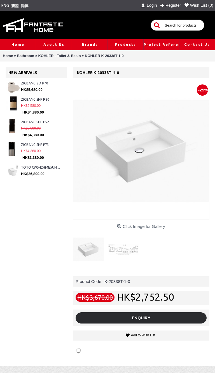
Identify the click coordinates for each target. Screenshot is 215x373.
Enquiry (141, 317)
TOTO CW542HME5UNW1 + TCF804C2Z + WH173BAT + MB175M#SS (41, 167)
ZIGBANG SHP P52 (35, 122)
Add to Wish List (143, 335)
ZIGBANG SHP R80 (35, 99)
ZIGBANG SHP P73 (35, 145)
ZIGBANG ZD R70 (34, 83)
